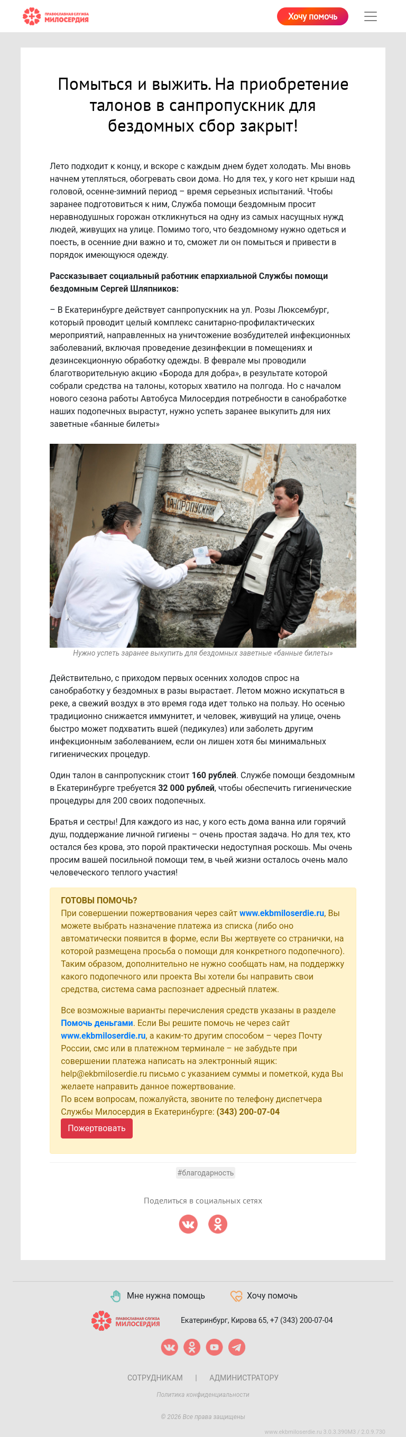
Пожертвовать (96, 1128)
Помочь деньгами (97, 1023)
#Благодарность (206, 1173)
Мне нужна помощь (156, 1296)
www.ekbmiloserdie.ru (281, 913)
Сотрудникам (155, 1378)
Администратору (244, 1378)
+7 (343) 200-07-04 (301, 1320)
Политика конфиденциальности (203, 1394)
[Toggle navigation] (370, 16)
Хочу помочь (312, 17)
